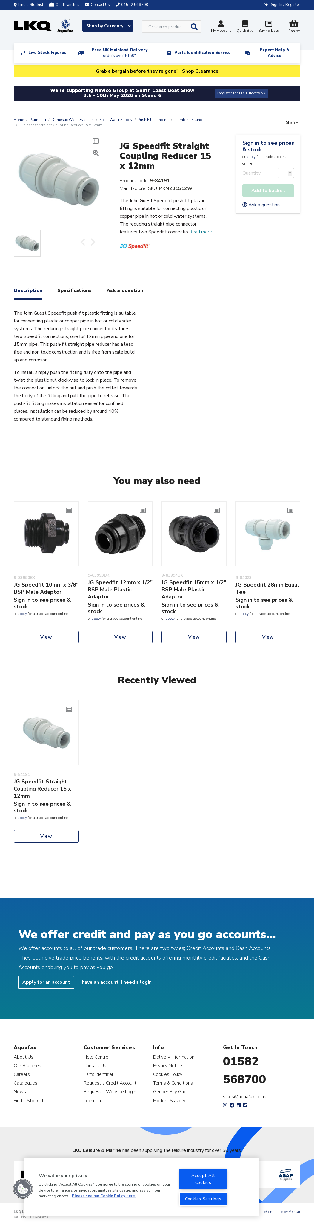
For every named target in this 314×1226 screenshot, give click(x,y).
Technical (93, 1100)
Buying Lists (268, 27)
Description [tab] (28, 290)
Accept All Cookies (203, 1178)
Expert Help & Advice (274, 52)
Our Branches (64, 4)
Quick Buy (244, 27)
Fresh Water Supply (115, 119)
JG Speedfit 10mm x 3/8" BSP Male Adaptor (46, 588)
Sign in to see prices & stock (268, 146)
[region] (141, 1187)
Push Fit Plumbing (153, 119)
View (46, 637)
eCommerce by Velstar (282, 1211)
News (20, 1091)
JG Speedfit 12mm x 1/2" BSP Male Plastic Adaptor (120, 589)
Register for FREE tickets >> (241, 93)
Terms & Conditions (173, 1083)
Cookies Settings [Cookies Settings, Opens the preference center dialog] (203, 1199)
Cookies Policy (167, 1074)
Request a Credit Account (110, 1083)
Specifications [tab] (74, 290)
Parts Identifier (98, 1074)
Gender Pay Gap (170, 1091)
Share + (292, 122)
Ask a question (261, 205)
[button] (23, 1188)
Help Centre (96, 1057)
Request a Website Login (110, 1091)
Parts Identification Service (202, 52)
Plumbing (38, 119)
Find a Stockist (28, 4)
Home (19, 119)
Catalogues (25, 1083)
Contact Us (95, 1065)
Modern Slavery (169, 1100)
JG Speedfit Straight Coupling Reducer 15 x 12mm (42, 788)
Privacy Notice (167, 1065)
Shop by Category (108, 26)
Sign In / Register (285, 4)
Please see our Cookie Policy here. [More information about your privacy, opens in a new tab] (104, 1196)
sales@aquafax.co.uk (244, 1096)
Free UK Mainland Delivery (119, 52)
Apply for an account (46, 982)
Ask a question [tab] (125, 290)
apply (250, 156)
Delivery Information (173, 1057)
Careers (22, 1074)
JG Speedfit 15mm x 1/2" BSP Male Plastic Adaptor (193, 589)
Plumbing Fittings (189, 119)
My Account (221, 27)
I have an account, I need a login (115, 982)
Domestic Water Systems (73, 119)
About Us (23, 1057)
